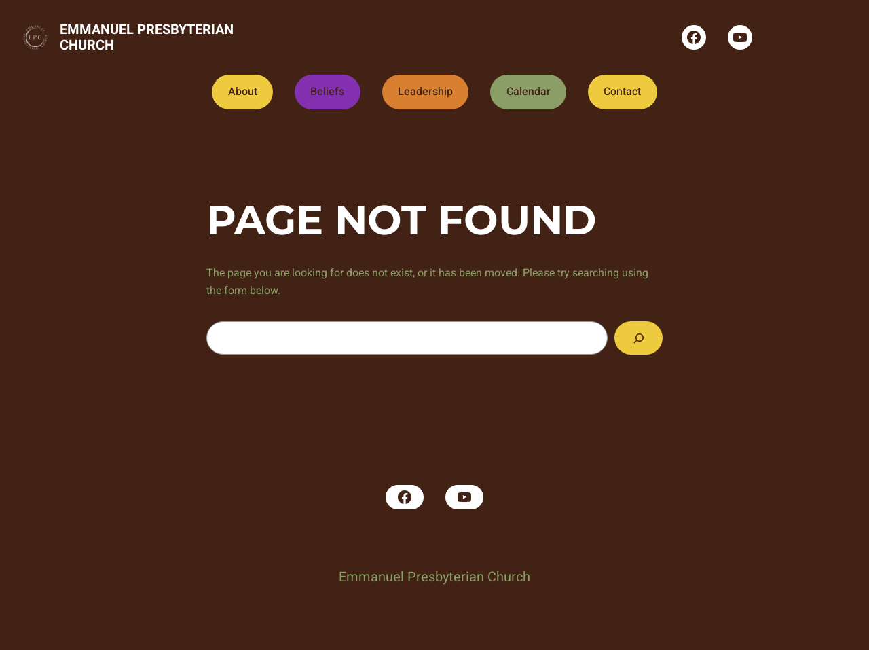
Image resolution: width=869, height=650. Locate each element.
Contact (622, 92)
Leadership (425, 92)
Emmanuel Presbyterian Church (147, 37)
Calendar (528, 92)
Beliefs (327, 92)
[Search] (638, 338)
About (242, 92)
